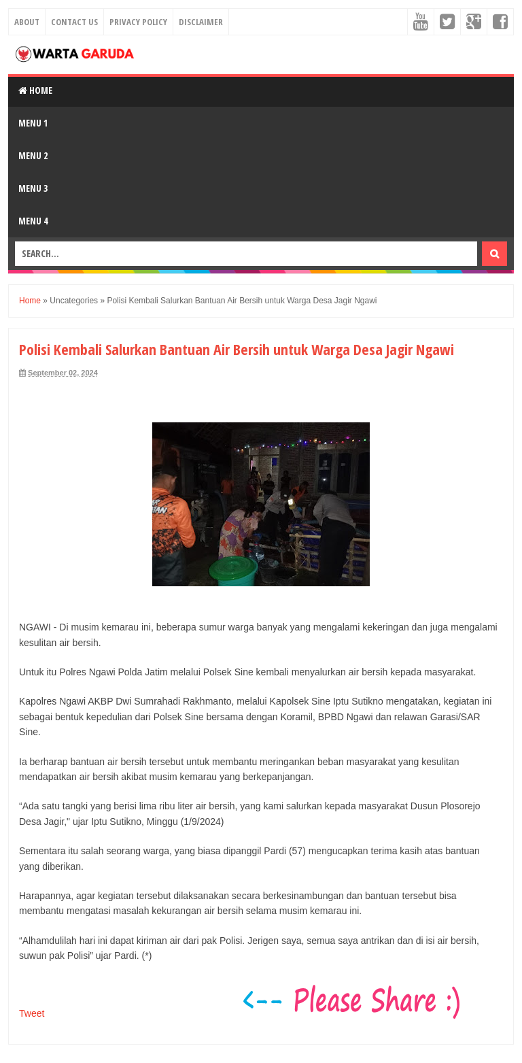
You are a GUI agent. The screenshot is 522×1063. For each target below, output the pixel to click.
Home (35, 90)
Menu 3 (33, 188)
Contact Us (74, 22)
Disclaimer (201, 22)
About (26, 22)
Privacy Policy (138, 22)
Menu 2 (33, 155)
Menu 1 (33, 122)
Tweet (31, 1013)
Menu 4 (33, 220)
